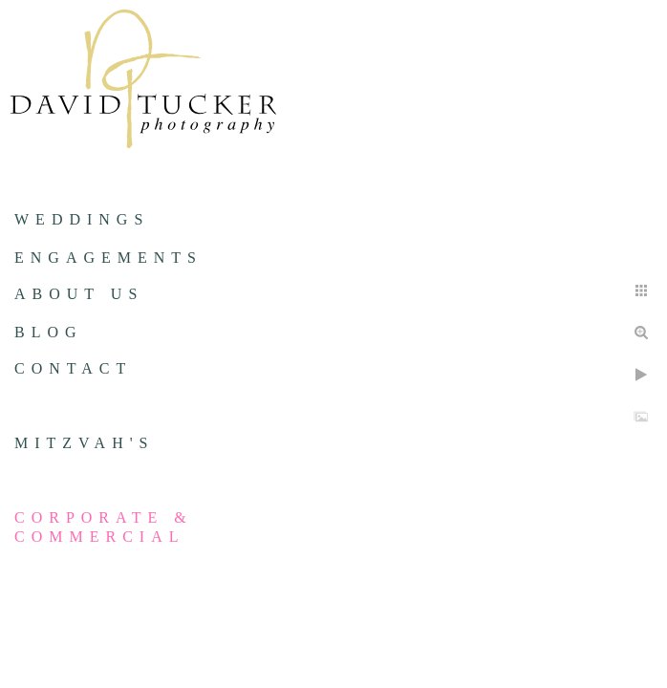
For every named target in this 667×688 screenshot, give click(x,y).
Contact (73, 368)
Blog (48, 332)
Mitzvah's (84, 443)
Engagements (108, 257)
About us (78, 294)
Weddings (81, 219)
